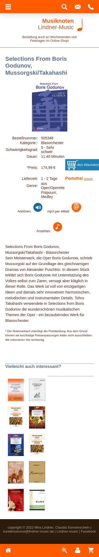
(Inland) (88, 179)
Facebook (88, 531)
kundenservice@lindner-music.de (28, 531)
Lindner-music (67, 531)
